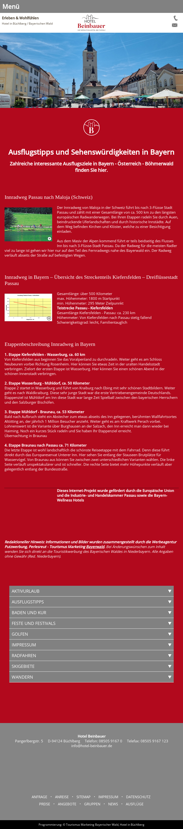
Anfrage (39, 796)
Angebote (67, 804)
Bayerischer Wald (106, 825)
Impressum (108, 796)
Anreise (62, 796)
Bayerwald (95, 546)
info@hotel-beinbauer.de (91, 745)
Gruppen (92, 804)
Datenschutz (138, 796)
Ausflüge (134, 804)
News (113, 804)
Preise (44, 804)
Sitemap (83, 796)
